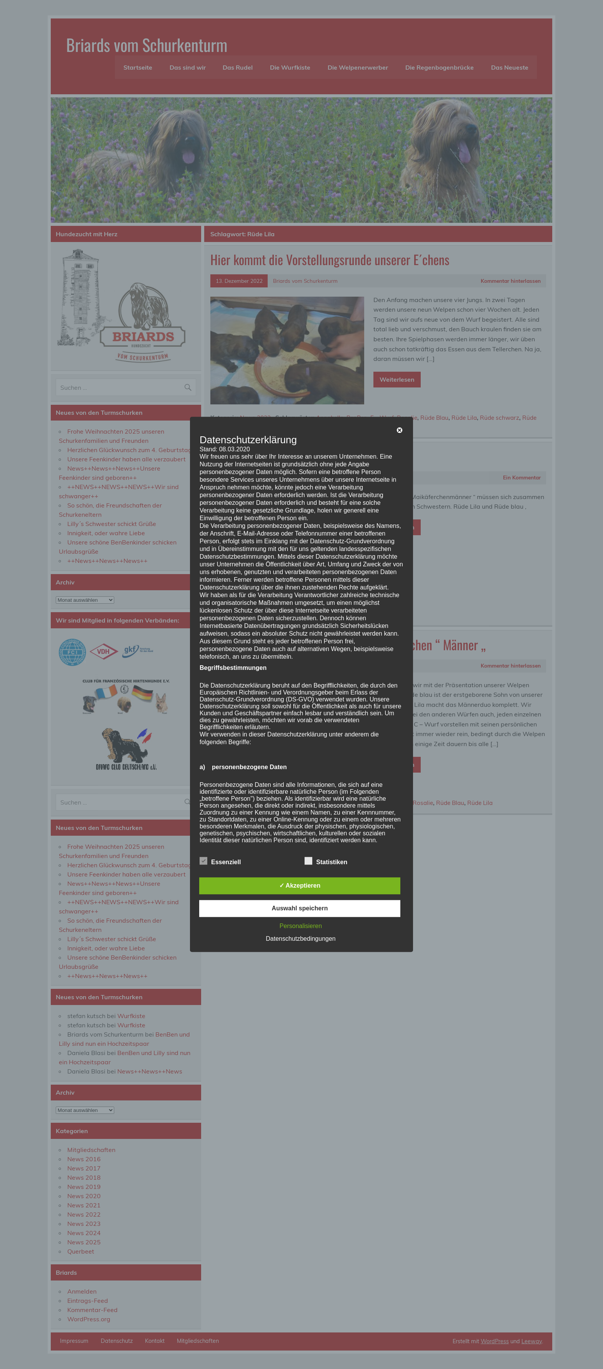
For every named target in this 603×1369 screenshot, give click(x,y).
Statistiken (326, 861)
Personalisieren (301, 926)
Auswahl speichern (300, 908)
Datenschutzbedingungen (300, 939)
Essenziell (220, 861)
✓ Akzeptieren (300, 886)
